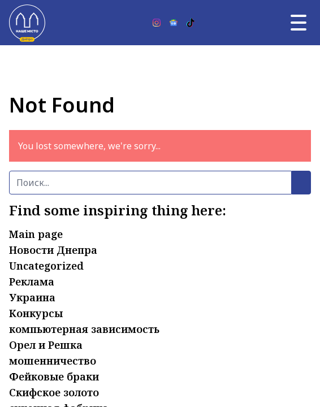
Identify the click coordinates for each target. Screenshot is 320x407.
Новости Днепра (53, 250)
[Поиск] (150, 182)
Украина (32, 297)
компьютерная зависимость (84, 329)
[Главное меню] (298, 22)
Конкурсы (36, 313)
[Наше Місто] (27, 23)
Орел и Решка (46, 345)
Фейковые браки (54, 376)
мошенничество (52, 360)
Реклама (31, 281)
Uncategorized (46, 265)
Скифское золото (54, 392)
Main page (36, 234)
